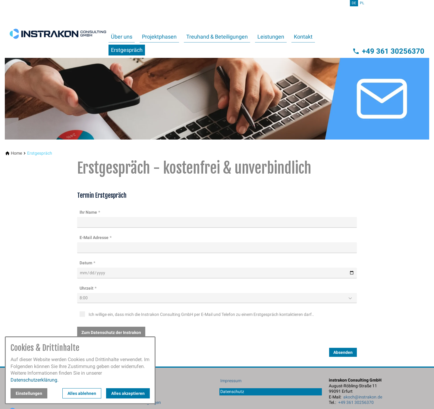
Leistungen (270, 36)
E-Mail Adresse (94, 237)
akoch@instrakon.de (362, 397)
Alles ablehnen (82, 393)
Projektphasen (159, 36)
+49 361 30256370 (356, 402)
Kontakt (303, 36)
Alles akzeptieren (128, 393)
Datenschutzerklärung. (34, 380)
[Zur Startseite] (58, 29)
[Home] (16, 153)
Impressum (230, 380)
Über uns (121, 36)
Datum (86, 262)
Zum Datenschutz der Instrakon (111, 332)
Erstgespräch (127, 50)
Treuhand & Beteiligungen (217, 36)
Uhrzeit (86, 288)
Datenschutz (232, 391)
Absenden (343, 352)
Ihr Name (88, 212)
